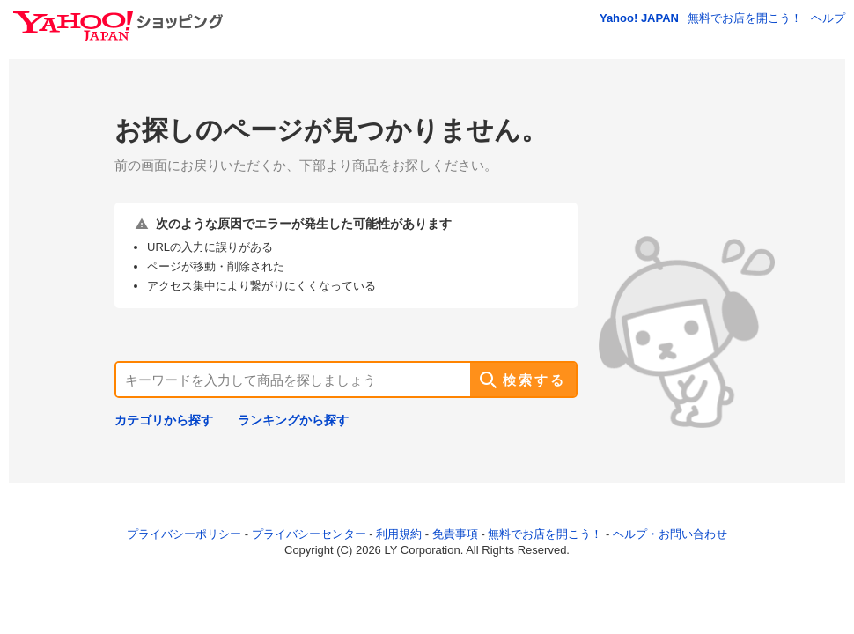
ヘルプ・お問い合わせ (670, 534)
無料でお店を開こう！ (745, 18)
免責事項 (455, 534)
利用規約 (399, 534)
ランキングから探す (293, 420)
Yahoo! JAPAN (639, 18)
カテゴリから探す (163, 420)
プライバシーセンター (309, 534)
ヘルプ (828, 18)
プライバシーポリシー (184, 534)
